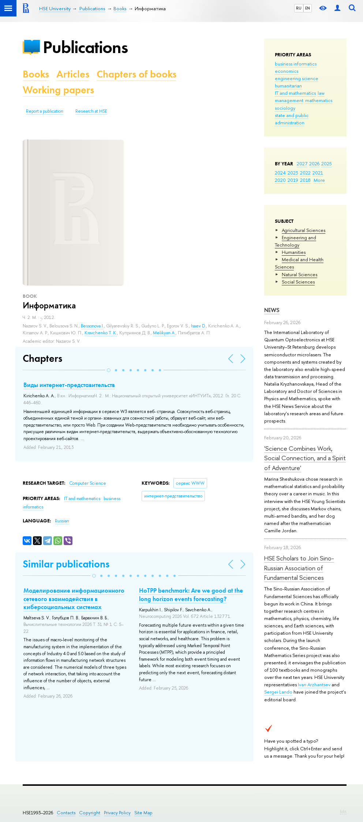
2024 (280, 172)
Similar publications (66, 564)
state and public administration (291, 119)
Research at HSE (91, 111)
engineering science (296, 78)
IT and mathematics (295, 93)
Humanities (294, 252)
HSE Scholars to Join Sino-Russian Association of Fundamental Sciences (299, 568)
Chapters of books (136, 74)
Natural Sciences (299, 274)
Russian (62, 521)
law (321, 93)
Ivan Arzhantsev (314, 684)
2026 (314, 163)
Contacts (66, 813)
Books (36, 74)
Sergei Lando (278, 691)
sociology (285, 108)
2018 (305, 180)
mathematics (318, 100)
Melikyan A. (164, 333)
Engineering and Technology (295, 241)
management (289, 100)
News (272, 310)
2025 (326, 163)
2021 (318, 172)
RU (299, 8)
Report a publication (44, 111)
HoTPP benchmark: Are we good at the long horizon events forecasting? (191, 594)
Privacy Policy (117, 813)
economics (286, 71)
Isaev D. (198, 326)
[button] (108, 370)
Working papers (58, 89)
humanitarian (288, 85)
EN (307, 8)
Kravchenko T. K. (101, 333)
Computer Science (87, 483)
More (319, 180)
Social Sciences (298, 281)
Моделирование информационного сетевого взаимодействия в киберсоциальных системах (73, 598)
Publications (85, 47)
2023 (293, 172)
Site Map (143, 813)
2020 (280, 180)
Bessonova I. (92, 326)
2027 (302, 163)
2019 (293, 180)
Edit (343, 811)
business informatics (296, 63)
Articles (72, 74)
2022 (305, 172)
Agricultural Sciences (303, 230)
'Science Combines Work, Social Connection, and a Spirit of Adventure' (305, 458)
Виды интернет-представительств (69, 385)
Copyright (89, 813)
